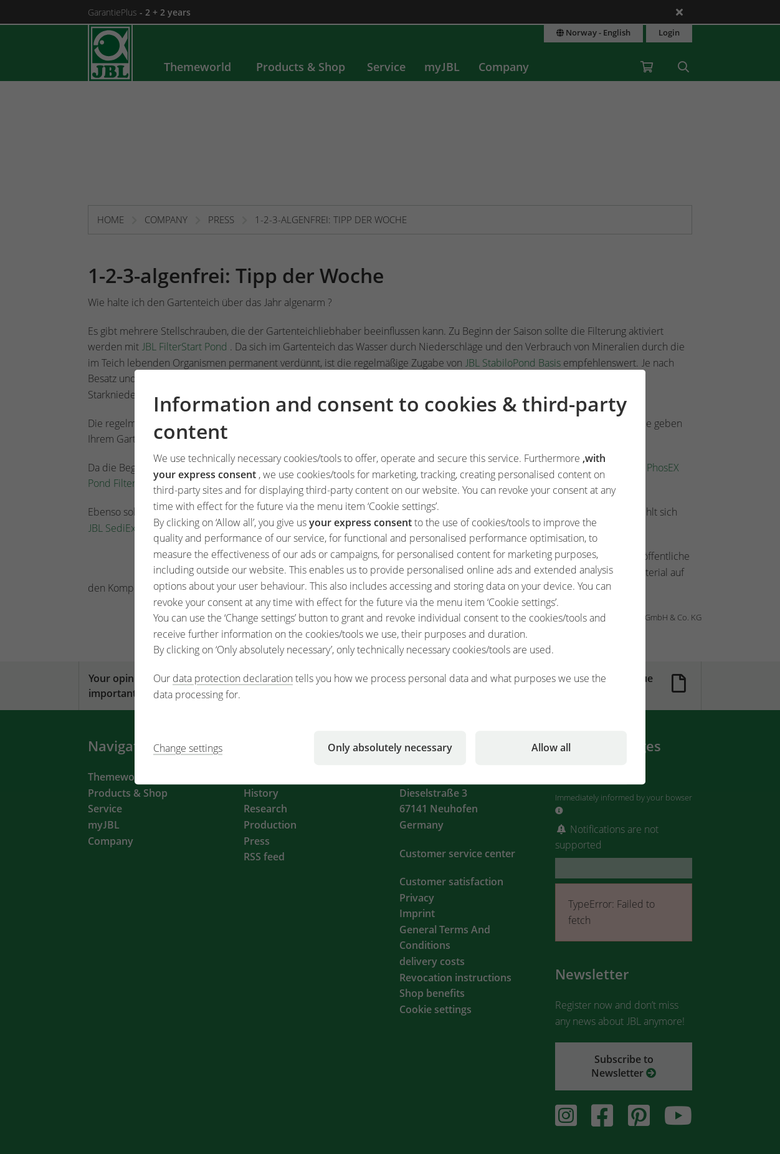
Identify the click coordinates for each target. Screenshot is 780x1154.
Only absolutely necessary (390, 747)
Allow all (551, 747)
